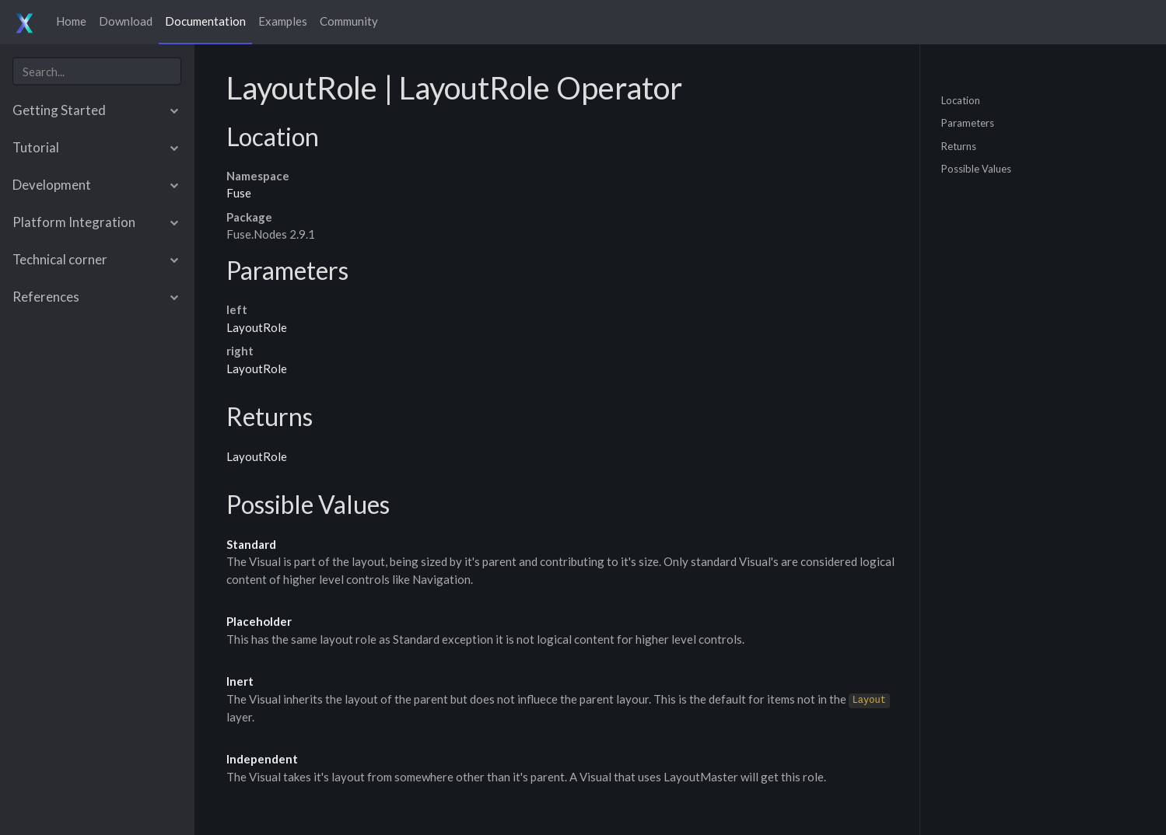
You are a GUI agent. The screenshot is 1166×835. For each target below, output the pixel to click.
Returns (958, 145)
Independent (262, 759)
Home (71, 21)
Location (960, 99)
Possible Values (976, 168)
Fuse (238, 193)
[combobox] (96, 71)
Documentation (205, 21)
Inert (240, 681)
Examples (282, 21)
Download (125, 21)
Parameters (967, 123)
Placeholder (259, 621)
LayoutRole (256, 327)
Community (349, 21)
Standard (251, 544)
